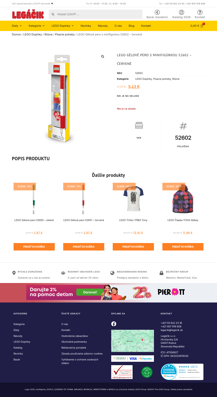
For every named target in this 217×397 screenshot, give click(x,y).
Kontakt (200, 17)
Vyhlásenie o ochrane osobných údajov (79, 361)
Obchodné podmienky (74, 341)
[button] (103, 57)
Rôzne (48, 34)
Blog (131, 25)
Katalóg (18, 347)
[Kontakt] (199, 12)
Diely (17, 25)
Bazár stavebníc (157, 17)
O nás (118, 25)
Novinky (86, 25)
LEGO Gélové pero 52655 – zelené (34, 220)
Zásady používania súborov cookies (82, 353)
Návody (103, 25)
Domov (16, 34)
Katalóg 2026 (181, 17)
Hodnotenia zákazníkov (74, 336)
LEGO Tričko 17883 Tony (133, 220)
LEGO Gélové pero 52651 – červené (83, 220)
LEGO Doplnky (63, 25)
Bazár (17, 359)
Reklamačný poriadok (73, 347)
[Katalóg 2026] (181, 12)
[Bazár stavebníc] (157, 12)
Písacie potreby (65, 34)
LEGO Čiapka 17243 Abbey (182, 220)
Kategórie (37, 25)
